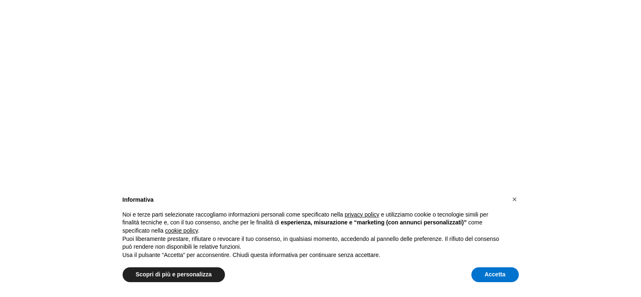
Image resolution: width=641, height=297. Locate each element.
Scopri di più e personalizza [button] (174, 274)
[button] (514, 199)
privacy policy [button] (362, 214)
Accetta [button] (495, 274)
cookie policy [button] (181, 230)
